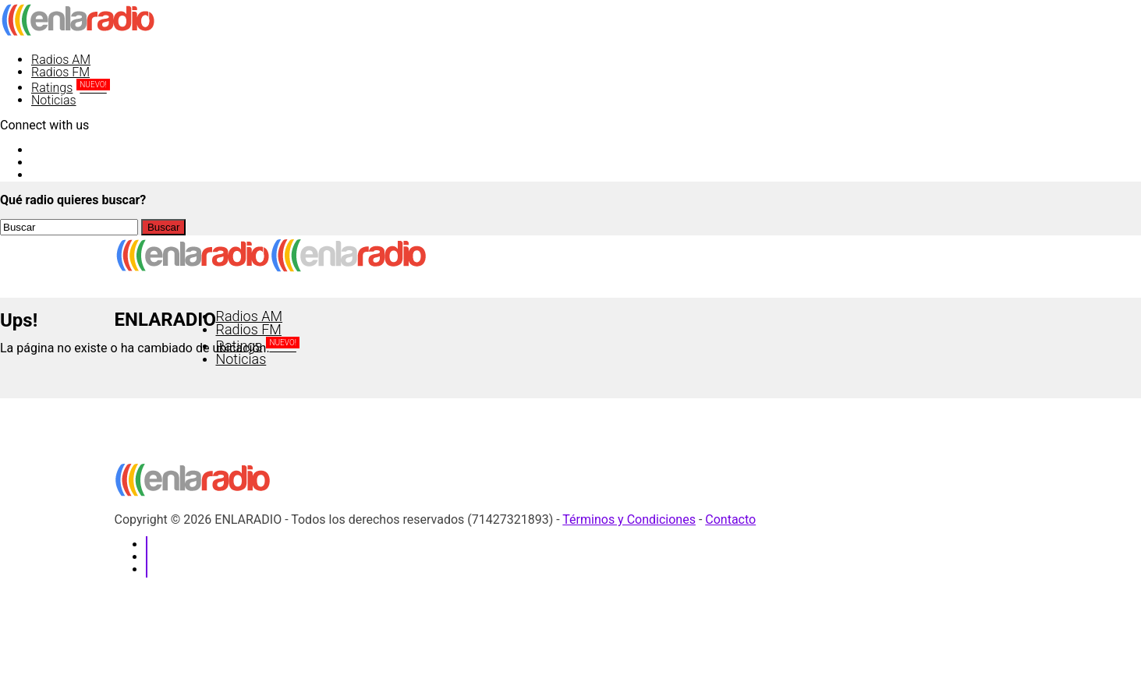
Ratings (70, 87)
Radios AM (60, 59)
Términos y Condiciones (629, 519)
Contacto (730, 519)
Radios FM (60, 72)
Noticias (53, 100)
